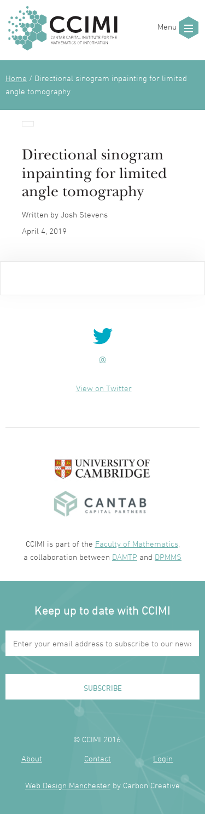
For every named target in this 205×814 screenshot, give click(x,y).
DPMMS (168, 556)
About (31, 758)
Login (163, 758)
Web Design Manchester (67, 785)
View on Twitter (104, 388)
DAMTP (124, 556)
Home (16, 78)
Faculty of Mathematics (136, 543)
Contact (97, 758)
